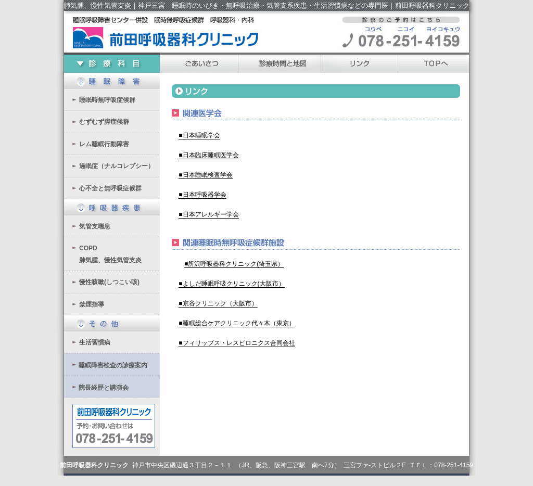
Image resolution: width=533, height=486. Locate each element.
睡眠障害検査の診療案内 (113, 365)
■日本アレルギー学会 (208, 214)
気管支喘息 (94, 226)
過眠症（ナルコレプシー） (116, 166)
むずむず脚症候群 (104, 121)
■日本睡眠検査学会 (205, 174)
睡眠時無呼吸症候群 (107, 100)
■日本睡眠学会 (199, 135)
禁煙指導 (91, 304)
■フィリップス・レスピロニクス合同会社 (237, 343)
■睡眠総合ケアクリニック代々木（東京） (237, 323)
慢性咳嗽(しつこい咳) (109, 282)
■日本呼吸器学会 (202, 194)
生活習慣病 (94, 342)
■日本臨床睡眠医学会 (208, 155)
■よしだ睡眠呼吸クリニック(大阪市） (231, 283)
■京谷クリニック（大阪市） (218, 303)
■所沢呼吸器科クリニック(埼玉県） (234, 263)
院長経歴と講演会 (104, 387)
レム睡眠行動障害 (104, 144)
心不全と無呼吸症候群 (110, 188)
